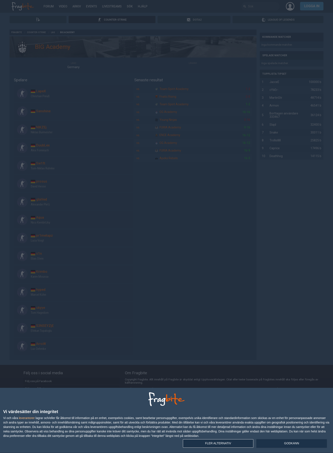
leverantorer (27, 417)
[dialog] (166, 420)
